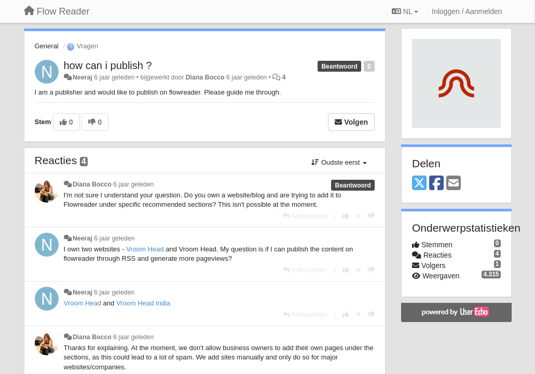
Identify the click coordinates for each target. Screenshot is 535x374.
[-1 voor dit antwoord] (371, 216)
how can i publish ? (108, 65)
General (47, 46)
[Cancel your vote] (358, 216)
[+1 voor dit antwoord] (345, 216)
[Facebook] (436, 184)
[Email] (453, 184)
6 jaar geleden (133, 184)
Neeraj (82, 77)
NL (405, 11)
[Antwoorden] (305, 216)
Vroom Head (145, 249)
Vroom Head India (143, 303)
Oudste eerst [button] (339, 162)
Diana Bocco (205, 77)
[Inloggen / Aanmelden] (467, 11)
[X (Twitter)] (419, 184)
